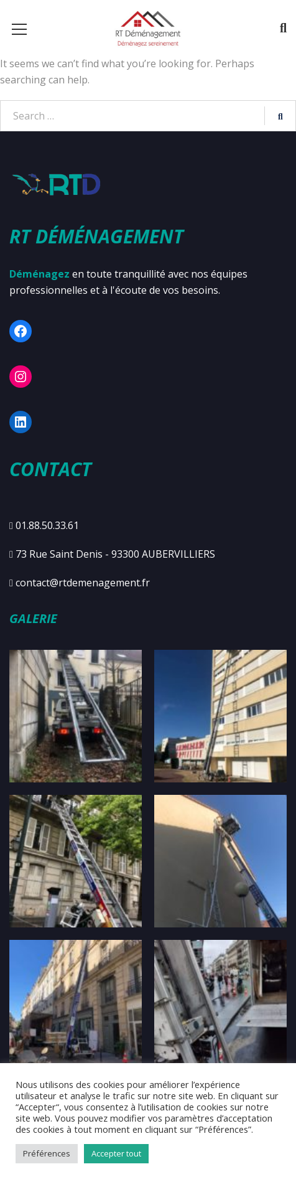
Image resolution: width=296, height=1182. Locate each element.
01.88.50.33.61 (47, 525)
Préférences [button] (46, 1153)
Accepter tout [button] (116, 1153)
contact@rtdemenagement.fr (83, 582)
